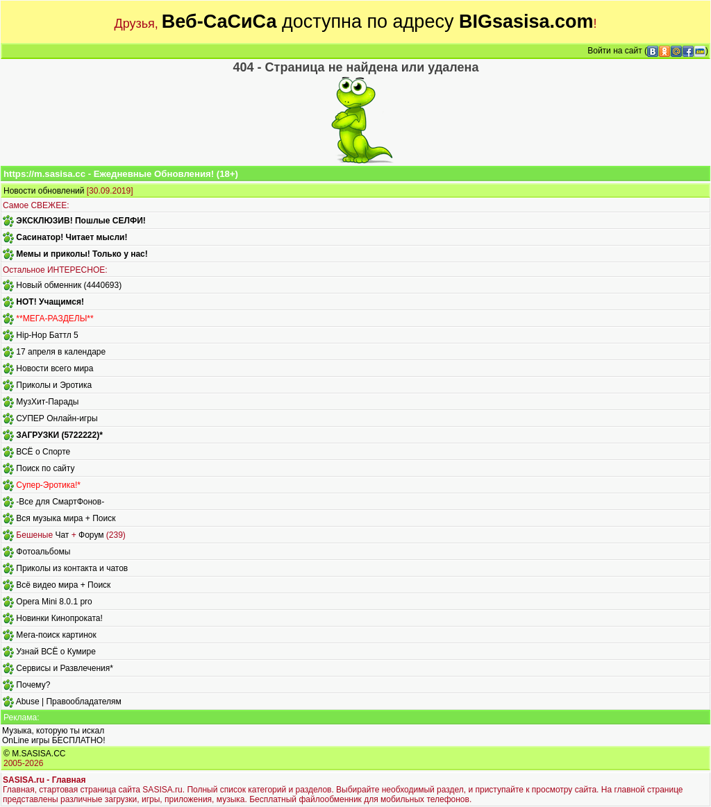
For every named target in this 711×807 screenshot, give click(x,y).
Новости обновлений (43, 191)
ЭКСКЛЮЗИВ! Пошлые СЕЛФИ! (80, 221)
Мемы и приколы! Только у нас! (81, 254)
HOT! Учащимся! (50, 302)
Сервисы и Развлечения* (64, 668)
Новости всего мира (54, 368)
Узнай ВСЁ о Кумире (56, 651)
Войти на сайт (614, 51)
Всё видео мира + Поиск (63, 585)
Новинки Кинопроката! (59, 618)
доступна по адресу (378, 21)
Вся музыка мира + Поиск (65, 518)
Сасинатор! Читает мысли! (71, 237)
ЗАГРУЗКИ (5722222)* (59, 435)
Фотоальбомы (43, 552)
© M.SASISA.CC (34, 753)
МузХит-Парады (47, 402)
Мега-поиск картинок (56, 635)
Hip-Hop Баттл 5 (47, 335)
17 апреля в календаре (61, 352)
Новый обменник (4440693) (69, 285)
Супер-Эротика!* (48, 485)
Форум (90, 535)
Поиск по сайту (45, 468)
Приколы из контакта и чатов (72, 568)
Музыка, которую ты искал (53, 731)
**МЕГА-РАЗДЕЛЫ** (54, 318)
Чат (62, 535)
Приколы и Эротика (54, 385)
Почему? (33, 685)
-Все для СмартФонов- (60, 502)
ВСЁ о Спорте (43, 452)
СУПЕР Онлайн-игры (56, 418)
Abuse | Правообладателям (69, 701)
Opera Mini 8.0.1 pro (54, 601)
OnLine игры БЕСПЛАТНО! (54, 740)
